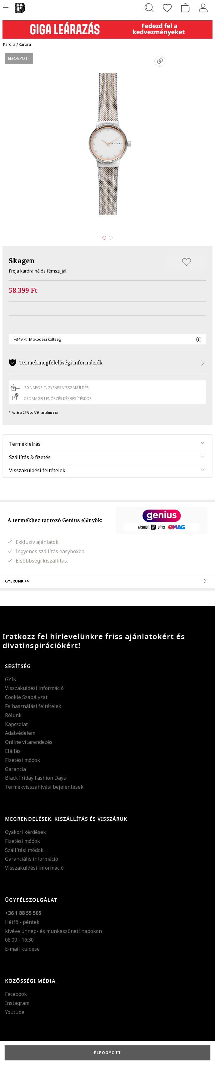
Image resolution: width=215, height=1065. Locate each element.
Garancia (15, 769)
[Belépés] (203, 8)
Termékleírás (25, 443)
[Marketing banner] (107, 27)
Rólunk (13, 715)
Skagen (22, 260)
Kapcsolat (16, 724)
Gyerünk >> (107, 581)
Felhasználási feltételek (33, 706)
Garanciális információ (31, 858)
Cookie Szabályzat (26, 697)
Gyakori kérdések (25, 832)
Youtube (14, 1012)
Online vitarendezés (28, 742)
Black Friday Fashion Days (35, 777)
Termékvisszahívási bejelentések (44, 786)
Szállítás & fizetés (30, 457)
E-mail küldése (22, 948)
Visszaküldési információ (34, 688)
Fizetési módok (22, 760)
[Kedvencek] (167, 8)
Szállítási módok (24, 850)
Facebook (16, 994)
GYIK (10, 679)
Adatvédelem (20, 733)
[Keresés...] (149, 8)
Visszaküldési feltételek (37, 470)
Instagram (17, 1003)
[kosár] (185, 8)
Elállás (13, 751)
